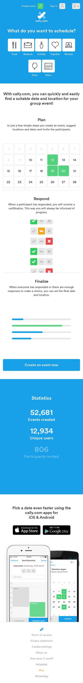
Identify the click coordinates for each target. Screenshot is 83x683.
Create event (28, 6)
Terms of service (41, 635)
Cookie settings (41, 646)
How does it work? (41, 658)
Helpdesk (41, 664)
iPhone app (26, 530)
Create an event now (41, 364)
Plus (41, 670)
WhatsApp (41, 676)
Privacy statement (41, 641)
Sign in (53, 6)
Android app (56, 530)
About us (41, 652)
